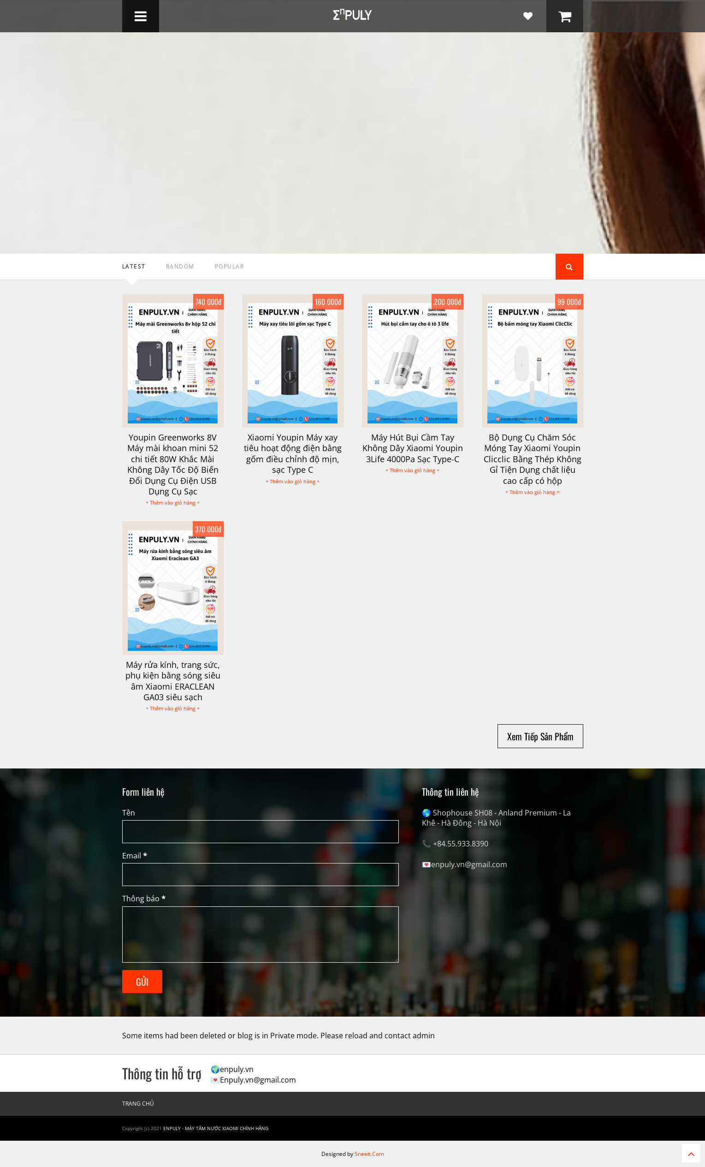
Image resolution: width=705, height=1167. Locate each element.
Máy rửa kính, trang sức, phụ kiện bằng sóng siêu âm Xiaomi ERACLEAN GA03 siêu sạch (172, 681)
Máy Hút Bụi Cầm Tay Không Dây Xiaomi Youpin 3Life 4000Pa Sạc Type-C (412, 448)
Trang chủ (138, 1103)
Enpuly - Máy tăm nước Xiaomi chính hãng (215, 1128)
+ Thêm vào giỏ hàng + (173, 502)
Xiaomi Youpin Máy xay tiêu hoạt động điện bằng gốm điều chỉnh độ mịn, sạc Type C (293, 453)
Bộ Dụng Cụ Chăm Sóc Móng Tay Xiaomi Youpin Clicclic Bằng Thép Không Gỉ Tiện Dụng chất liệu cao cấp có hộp (532, 459)
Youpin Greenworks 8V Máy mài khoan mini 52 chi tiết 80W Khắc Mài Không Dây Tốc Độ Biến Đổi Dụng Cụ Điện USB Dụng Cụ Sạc (173, 464)
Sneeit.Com (369, 1154)
